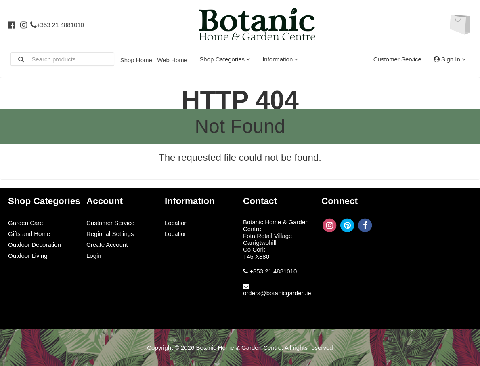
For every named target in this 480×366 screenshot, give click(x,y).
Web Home (172, 60)
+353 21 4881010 (57, 24)
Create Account (107, 244)
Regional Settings (110, 233)
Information (280, 59)
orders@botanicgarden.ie (277, 293)
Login (93, 255)
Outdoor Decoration (34, 244)
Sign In (450, 59)
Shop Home (136, 60)
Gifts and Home (29, 233)
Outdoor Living (28, 255)
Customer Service (397, 59)
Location (176, 222)
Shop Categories (224, 59)
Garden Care (25, 222)
